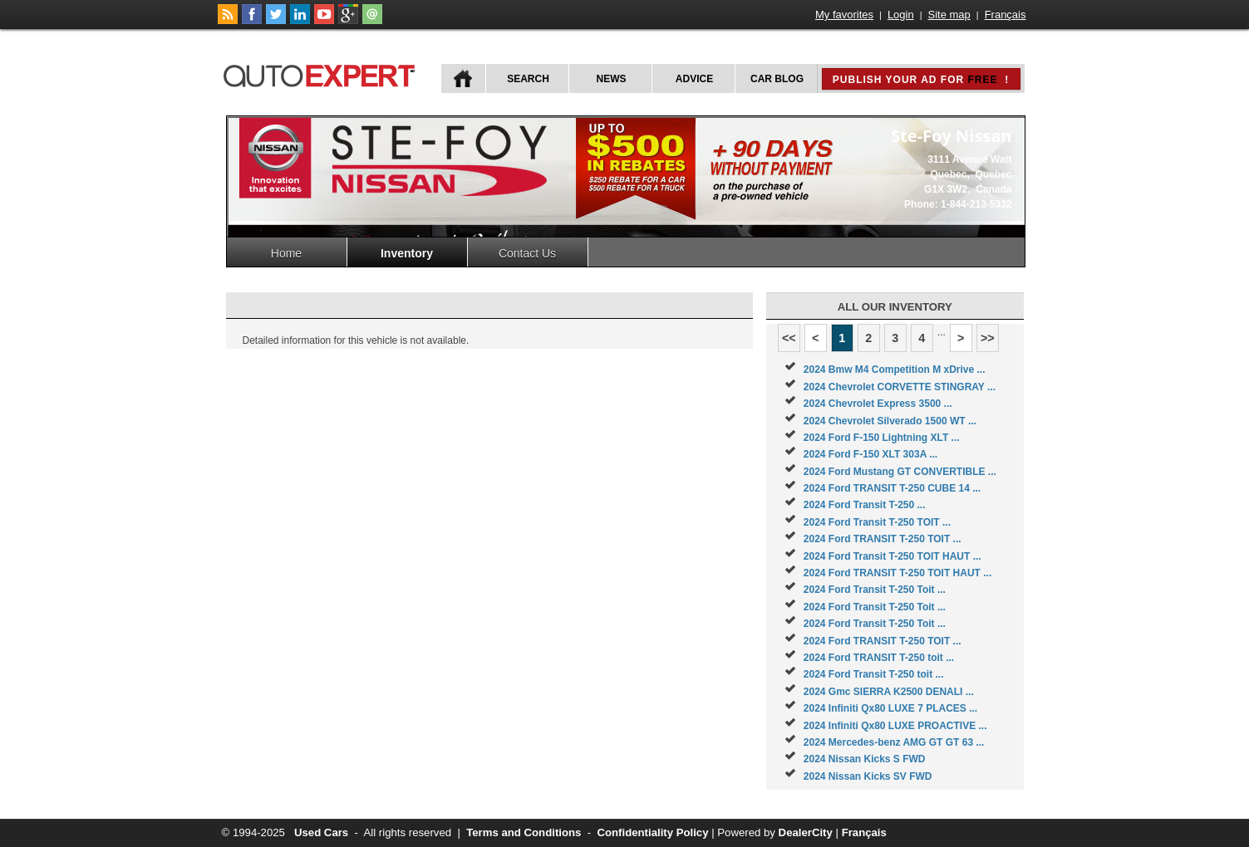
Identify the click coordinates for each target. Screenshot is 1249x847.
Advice (694, 79)
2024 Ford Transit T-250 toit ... (874, 674)
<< (789, 338)
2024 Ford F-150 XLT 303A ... (870, 454)
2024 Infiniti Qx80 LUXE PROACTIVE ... (895, 726)
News (612, 79)
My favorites (844, 14)
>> (988, 338)
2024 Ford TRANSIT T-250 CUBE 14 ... (892, 488)
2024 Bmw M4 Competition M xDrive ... (895, 369)
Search (528, 79)
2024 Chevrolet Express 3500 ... (878, 403)
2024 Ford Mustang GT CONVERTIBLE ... (900, 471)
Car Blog (777, 79)
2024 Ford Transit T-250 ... (865, 505)
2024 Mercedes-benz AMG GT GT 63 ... (894, 742)
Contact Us (527, 253)
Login (901, 14)
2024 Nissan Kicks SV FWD (868, 776)
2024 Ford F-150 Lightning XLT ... (882, 437)
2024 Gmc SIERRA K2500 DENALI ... (889, 692)
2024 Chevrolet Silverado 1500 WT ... (890, 421)
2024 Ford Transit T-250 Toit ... (875, 589)
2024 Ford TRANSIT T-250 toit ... (879, 657)
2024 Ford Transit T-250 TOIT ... (877, 522)
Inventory (407, 253)
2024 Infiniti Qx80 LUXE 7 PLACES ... (890, 708)
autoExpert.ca (322, 73)
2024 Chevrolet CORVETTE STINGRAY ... (900, 387)
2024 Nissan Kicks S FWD (865, 759)
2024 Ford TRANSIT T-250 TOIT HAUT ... (897, 573)
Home (286, 253)
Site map (949, 14)
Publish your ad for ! (921, 80)
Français (1005, 14)
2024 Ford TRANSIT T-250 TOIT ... (882, 539)
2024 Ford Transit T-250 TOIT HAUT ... (892, 556)
